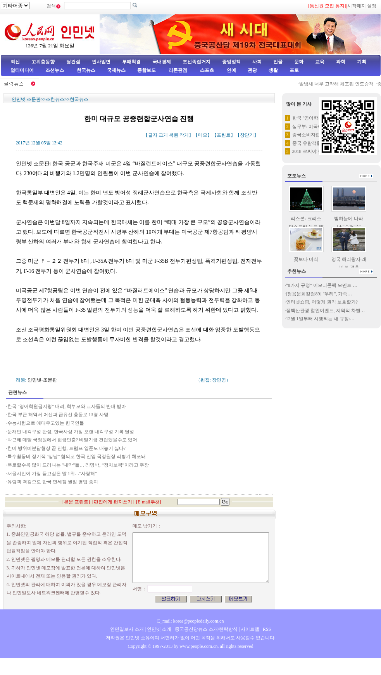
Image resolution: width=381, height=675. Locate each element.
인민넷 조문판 (26, 99)
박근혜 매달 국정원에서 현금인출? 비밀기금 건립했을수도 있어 (72, 439)
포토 (294, 70)
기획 (361, 61)
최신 (15, 61)
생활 (273, 70)
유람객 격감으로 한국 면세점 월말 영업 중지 (52, 481)
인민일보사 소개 (127, 629)
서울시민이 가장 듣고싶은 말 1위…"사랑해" (52, 473)
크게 (163, 135)
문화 (298, 61)
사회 (257, 61)
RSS (267, 629)
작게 (184, 135)
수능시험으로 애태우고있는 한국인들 (46, 423)
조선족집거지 (196, 61)
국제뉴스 (116, 70)
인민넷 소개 (158, 629)
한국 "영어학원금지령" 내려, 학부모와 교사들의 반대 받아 (67, 406)
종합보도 (146, 70)
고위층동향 (43, 61)
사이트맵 (250, 629)
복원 (173, 135)
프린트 (224, 135)
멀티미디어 (22, 70)
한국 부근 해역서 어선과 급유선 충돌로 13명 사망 (58, 414)
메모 (202, 135)
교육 (319, 61)
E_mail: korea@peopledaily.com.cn (190, 621)
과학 (340, 61)
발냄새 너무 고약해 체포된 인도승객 (339, 84)
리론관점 (178, 70)
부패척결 (131, 61)
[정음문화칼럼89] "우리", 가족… (319, 294)
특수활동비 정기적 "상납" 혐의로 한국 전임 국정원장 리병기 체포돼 (76, 456)
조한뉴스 (55, 99)
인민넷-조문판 (42, 380)
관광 (252, 70)
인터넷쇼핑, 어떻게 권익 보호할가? (322, 302)
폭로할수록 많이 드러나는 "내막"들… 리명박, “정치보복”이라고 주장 (78, 465)
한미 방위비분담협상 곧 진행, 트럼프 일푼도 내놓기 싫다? (67, 448)
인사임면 (101, 61)
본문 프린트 (76, 502)
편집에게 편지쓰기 (113, 502)
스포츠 (206, 70)
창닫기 (247, 135)
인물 (278, 61)
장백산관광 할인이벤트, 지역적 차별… (325, 310)
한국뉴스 (86, 70)
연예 (231, 70)
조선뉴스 (55, 70)
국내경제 (161, 61)
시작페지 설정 (361, 6)
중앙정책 (231, 61)
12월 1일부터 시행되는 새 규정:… (320, 318)
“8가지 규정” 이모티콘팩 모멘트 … (322, 285)
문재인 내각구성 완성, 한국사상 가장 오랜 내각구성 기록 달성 (71, 431)
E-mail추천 (149, 502)
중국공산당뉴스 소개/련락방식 (206, 629)
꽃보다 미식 (306, 259)
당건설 (73, 61)
